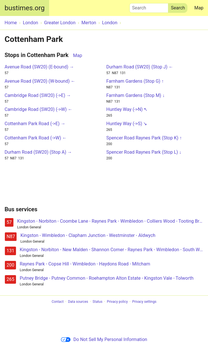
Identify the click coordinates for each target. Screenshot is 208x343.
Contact (58, 302)
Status (97, 302)
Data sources (78, 302)
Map (198, 8)
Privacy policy (117, 302)
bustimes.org (25, 8)
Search (148, 6)
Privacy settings (144, 302)
